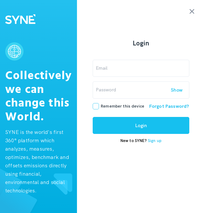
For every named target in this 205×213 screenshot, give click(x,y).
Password (106, 90)
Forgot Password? (169, 106)
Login (141, 125)
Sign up (155, 140)
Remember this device (122, 106)
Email (101, 68)
